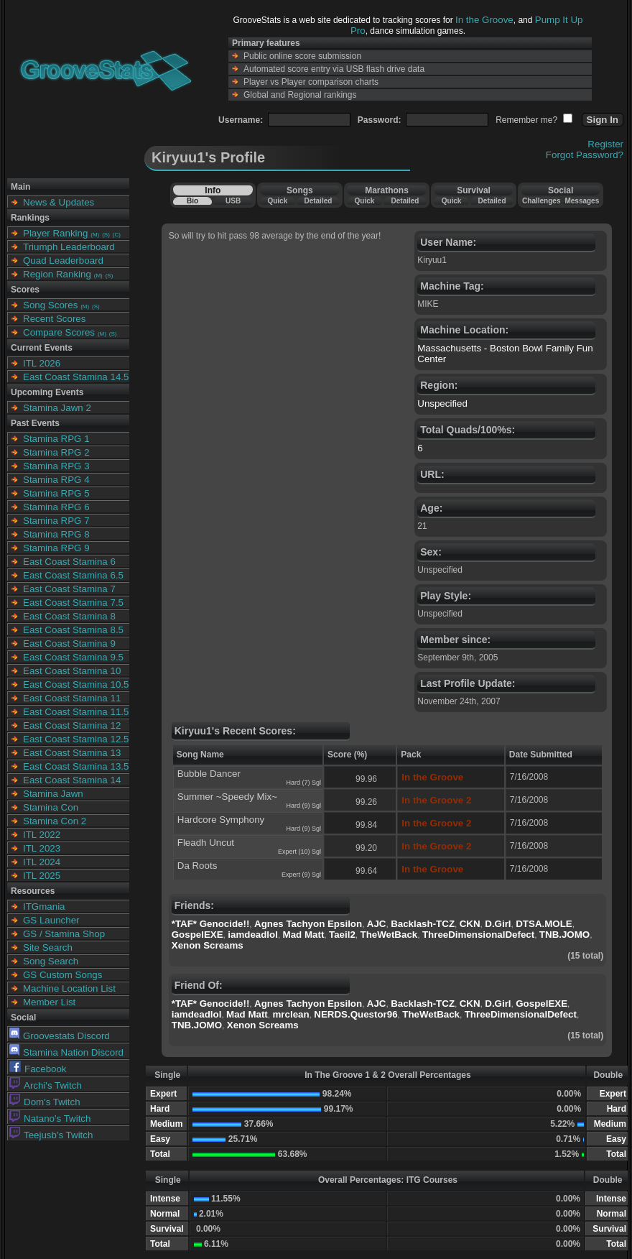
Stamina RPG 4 (56, 479)
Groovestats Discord (59, 1035)
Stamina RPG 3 (56, 466)
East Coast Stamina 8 (69, 616)
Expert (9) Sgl (301, 874)
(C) (117, 234)
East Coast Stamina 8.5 (73, 629)
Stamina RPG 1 (56, 438)
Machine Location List (69, 988)
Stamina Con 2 (54, 821)
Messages (581, 201)
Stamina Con (50, 807)
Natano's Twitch (49, 1118)
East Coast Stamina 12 (72, 725)
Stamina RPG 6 (56, 507)
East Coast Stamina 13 (72, 752)
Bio (192, 201)
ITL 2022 (41, 834)
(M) (94, 234)
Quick (277, 201)
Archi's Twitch (45, 1085)
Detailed (318, 201)
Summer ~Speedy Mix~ (227, 796)
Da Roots (197, 865)
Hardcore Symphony (221, 819)
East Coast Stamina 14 (72, 780)
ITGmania (44, 906)
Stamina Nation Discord (66, 1052)
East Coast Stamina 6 (69, 561)
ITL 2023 (41, 848)
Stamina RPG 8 (56, 534)
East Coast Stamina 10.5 (76, 684)
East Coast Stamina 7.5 (73, 602)
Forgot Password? (584, 154)
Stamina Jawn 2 (57, 407)
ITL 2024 (41, 862)
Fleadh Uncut (205, 842)
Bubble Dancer (209, 773)
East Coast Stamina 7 (69, 589)
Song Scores (50, 305)
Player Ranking (55, 233)
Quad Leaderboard (63, 260)
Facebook (38, 1069)
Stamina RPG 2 (56, 452)
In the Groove (484, 19)
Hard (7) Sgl (303, 782)
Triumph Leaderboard (69, 246)
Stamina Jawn (53, 793)
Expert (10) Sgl (299, 851)
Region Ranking (57, 274)
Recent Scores (54, 318)
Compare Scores (59, 332)
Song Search (50, 961)
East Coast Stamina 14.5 (76, 377)
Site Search (48, 947)
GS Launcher (51, 920)
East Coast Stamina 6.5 (73, 575)
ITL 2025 (41, 875)
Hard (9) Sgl (303, 805)
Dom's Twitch (44, 1102)
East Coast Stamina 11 (72, 698)
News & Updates (58, 202)
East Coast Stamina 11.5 (76, 711)
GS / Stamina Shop (64, 933)
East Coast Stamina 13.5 (76, 766)
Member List (49, 1002)
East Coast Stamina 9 (69, 643)
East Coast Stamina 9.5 (73, 657)
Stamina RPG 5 (56, 493)
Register (605, 144)
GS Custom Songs (62, 974)
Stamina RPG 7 (56, 520)
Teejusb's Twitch (51, 1135)
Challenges (541, 201)
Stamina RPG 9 (56, 548)
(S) (106, 234)
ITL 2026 (41, 363)
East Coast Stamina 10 (72, 670)
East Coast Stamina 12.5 (76, 739)
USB (233, 201)
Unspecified (442, 403)
